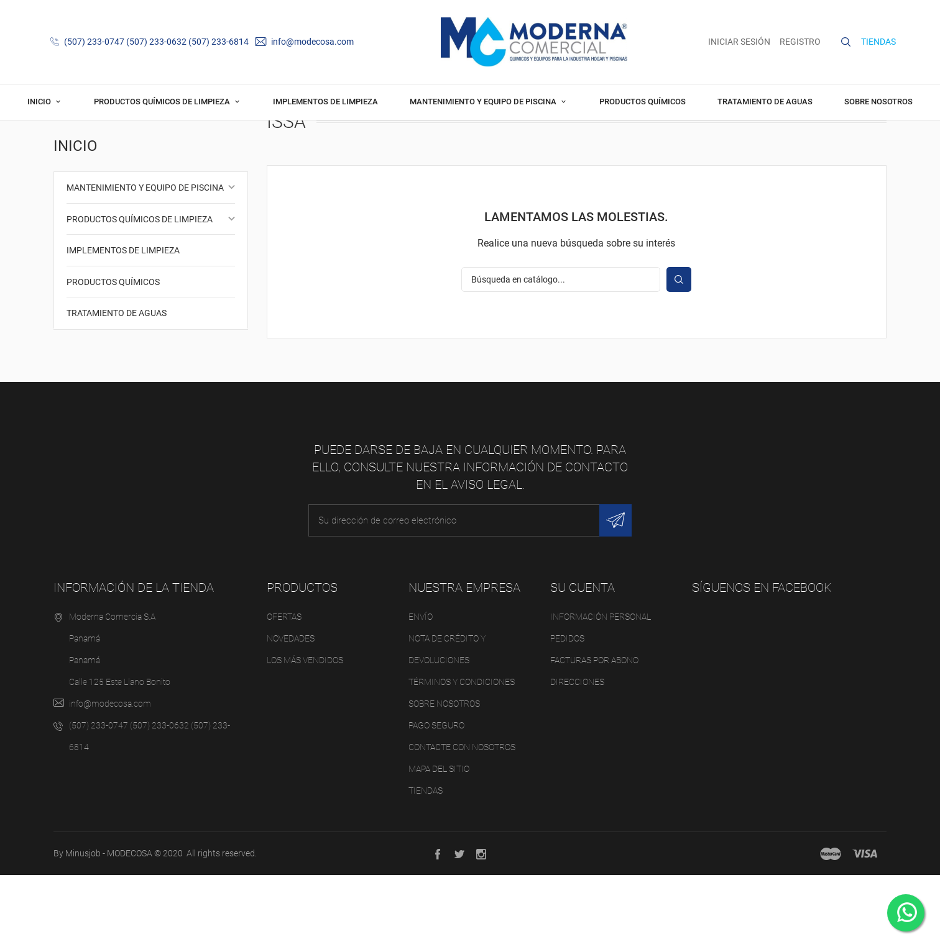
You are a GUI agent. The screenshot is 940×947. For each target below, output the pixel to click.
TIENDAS (878, 42)
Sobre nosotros (878, 101)
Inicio (40, 101)
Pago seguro (436, 797)
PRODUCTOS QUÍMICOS (642, 101)
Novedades (291, 710)
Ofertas (284, 688)
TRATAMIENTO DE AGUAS (765, 101)
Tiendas (425, 862)
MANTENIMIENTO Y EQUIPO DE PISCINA (484, 101)
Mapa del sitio (438, 840)
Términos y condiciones (461, 753)
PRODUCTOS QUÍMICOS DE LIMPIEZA (163, 101)
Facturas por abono (594, 731)
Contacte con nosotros (461, 818)
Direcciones (577, 753)
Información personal (600, 688)
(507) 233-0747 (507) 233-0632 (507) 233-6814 (149, 42)
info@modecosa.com (304, 42)
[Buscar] (560, 350)
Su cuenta (582, 658)
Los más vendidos (305, 731)
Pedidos (567, 710)
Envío (420, 688)
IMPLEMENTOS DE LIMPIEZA (325, 101)
